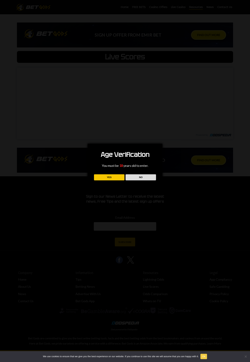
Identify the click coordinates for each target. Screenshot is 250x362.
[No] (245, 356)
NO (141, 177)
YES (109, 177)
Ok (203, 356)
